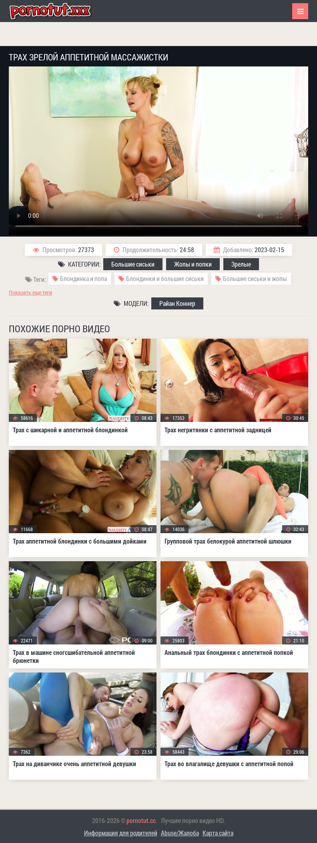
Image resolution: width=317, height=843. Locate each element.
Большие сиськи (132, 264)
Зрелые (241, 264)
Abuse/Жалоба (180, 833)
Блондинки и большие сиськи (165, 278)
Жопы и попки (193, 264)
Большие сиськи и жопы (255, 278)
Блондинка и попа (83, 278)
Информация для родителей (120, 833)
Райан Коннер (177, 303)
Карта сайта (218, 833)
